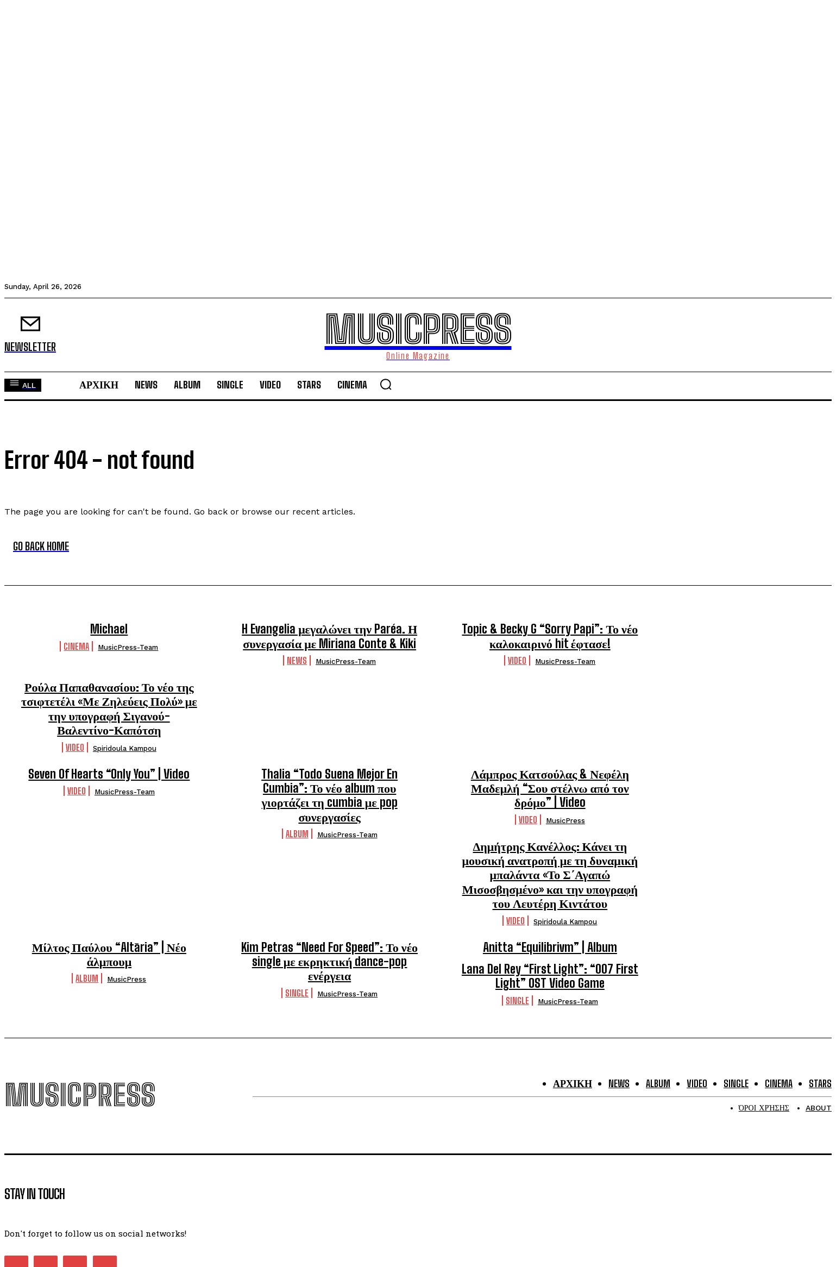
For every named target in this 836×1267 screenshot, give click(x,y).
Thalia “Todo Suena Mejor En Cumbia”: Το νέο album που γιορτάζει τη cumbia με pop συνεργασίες (329, 795)
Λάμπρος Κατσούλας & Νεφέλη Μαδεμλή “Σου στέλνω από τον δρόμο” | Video (550, 788)
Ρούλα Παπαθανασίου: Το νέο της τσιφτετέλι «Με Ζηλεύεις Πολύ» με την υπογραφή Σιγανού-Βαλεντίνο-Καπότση (109, 708)
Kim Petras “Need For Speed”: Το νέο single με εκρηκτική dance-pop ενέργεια (329, 961)
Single (297, 993)
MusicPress (565, 821)
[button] (386, 384)
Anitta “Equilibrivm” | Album (550, 947)
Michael (109, 629)
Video (517, 660)
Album (297, 834)
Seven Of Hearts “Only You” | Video (109, 774)
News (297, 660)
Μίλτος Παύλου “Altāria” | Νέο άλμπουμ (109, 954)
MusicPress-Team (128, 647)
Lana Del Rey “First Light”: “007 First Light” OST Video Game (550, 976)
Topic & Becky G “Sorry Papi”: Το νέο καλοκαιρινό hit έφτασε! (550, 636)
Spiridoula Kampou (124, 748)
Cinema (76, 646)
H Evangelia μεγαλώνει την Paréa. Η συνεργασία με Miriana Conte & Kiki (329, 636)
